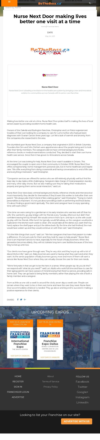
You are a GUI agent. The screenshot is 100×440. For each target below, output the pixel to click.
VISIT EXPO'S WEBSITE (20, 356)
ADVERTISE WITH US (76, 421)
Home (43, 26)
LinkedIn (82, 402)
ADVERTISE (18, 397)
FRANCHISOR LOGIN (18, 392)
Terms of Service (50, 381)
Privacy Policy (50, 387)
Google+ (82, 392)
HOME (18, 376)
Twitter (82, 386)
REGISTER (18, 381)
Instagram (82, 397)
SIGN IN (18, 387)
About (50, 376)
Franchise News (53, 26)
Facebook (82, 381)
